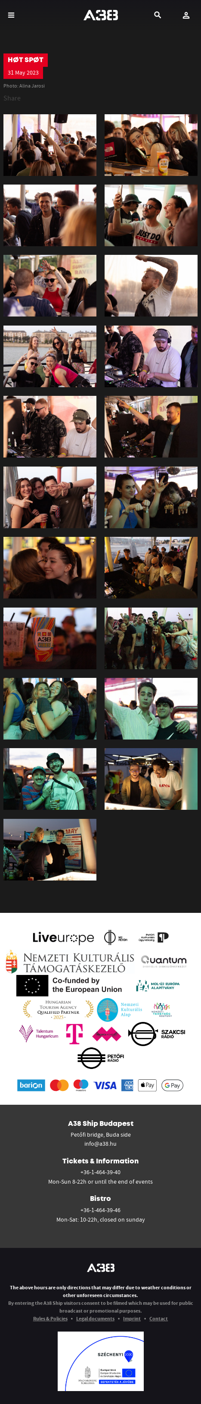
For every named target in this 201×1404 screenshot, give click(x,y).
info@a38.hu (100, 1143)
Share (12, 98)
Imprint (132, 1318)
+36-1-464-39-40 (100, 1172)
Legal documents (95, 1318)
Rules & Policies (50, 1318)
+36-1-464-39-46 (100, 1210)
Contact (158, 1318)
